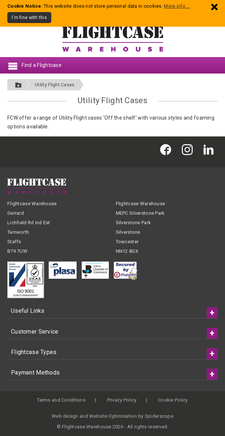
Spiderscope (159, 416)
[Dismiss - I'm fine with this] (214, 7)
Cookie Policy (173, 400)
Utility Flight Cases (55, 84)
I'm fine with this (29, 17)
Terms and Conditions (61, 400)
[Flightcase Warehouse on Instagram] (189, 149)
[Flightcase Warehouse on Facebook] (167, 149)
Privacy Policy (122, 400)
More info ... (177, 6)
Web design (65, 416)
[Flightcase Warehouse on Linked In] (210, 149)
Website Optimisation (113, 416)
